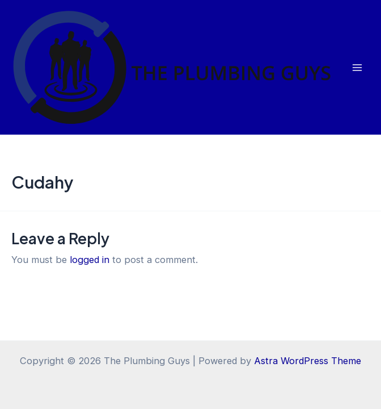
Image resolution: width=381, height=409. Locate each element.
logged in (89, 259)
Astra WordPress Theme (307, 360)
